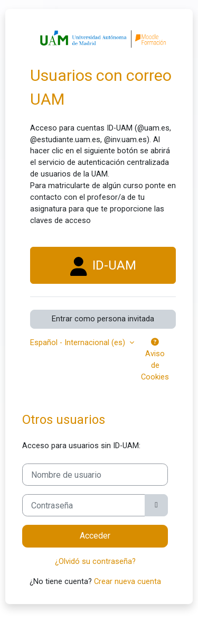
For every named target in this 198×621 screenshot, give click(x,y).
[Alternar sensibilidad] (156, 505)
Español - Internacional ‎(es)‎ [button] (78, 342)
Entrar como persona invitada (103, 318)
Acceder (95, 536)
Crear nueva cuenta (127, 581)
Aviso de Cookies (155, 360)
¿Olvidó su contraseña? (95, 561)
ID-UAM (103, 266)
